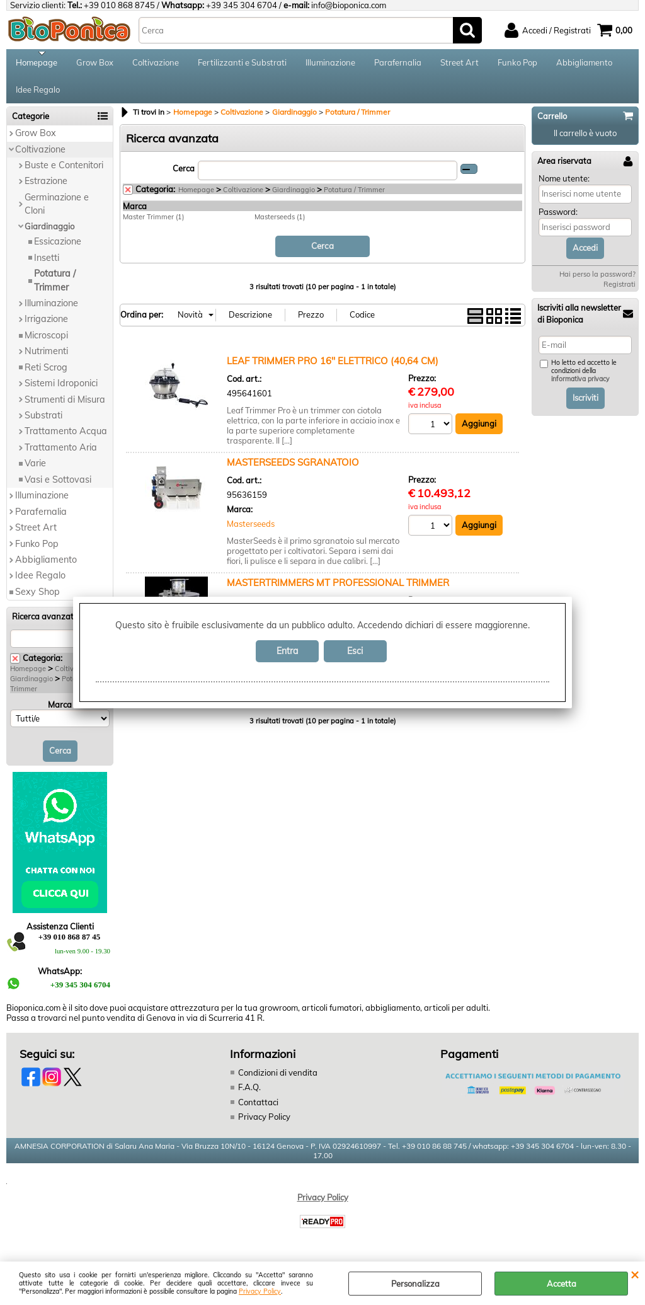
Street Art (459, 64)
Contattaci (258, 1110)
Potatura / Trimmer (55, 288)
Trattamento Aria (61, 455)
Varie (35, 472)
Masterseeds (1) (279, 225)
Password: (558, 220)
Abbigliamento (584, 64)
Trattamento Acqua (66, 440)
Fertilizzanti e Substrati (242, 64)
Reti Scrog (46, 375)
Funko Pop (517, 64)
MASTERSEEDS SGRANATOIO (293, 470)
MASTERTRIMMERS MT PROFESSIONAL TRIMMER (338, 590)
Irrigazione (46, 327)
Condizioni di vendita (277, 1081)
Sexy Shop (37, 600)
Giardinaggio (49, 234)
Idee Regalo (38, 96)
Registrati (619, 292)
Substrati (43, 423)
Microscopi (46, 343)
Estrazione (46, 189)
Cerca (184, 176)
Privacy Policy (260, 1291)
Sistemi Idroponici (61, 391)
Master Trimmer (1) (153, 225)
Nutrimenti (46, 359)
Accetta (561, 1284)
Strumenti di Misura (65, 407)
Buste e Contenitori (64, 173)
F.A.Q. (249, 1095)
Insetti (46, 266)
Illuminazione (330, 64)
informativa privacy (580, 387)
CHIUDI (635, 1274)
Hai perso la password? (597, 282)
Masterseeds (251, 532)
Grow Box (94, 64)
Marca (60, 713)
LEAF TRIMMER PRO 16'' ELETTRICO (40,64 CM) (332, 368)
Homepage (36, 64)
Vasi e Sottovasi (58, 487)
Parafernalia (397, 64)
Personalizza (415, 1284)
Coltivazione (155, 64)
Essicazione (57, 249)
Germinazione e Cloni (57, 212)
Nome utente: (564, 187)
